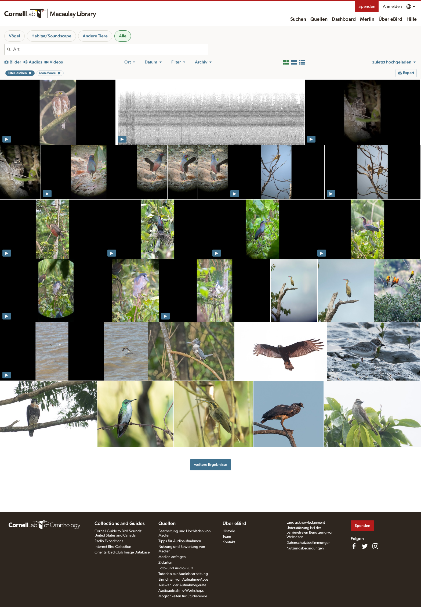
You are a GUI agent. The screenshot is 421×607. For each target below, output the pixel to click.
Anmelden (392, 6)
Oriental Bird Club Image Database (122, 552)
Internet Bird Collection (113, 547)
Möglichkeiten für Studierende (182, 596)
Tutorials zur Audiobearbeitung (183, 574)
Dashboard (344, 19)
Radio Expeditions (109, 541)
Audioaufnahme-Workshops (181, 590)
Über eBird (390, 19)
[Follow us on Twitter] (364, 546)
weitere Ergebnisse (210, 465)
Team (227, 536)
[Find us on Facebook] (354, 546)
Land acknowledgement (305, 522)
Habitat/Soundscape (51, 36)
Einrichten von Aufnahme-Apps (183, 579)
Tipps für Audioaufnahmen (179, 541)
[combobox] (110, 49)
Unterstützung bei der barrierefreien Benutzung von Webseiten (309, 532)
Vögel (14, 36)
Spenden (366, 6)
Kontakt (229, 542)
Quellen (319, 19)
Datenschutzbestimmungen (308, 543)
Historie (229, 531)
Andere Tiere (95, 36)
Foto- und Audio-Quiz (175, 568)
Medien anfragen (172, 557)
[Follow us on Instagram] (375, 546)
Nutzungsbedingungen (305, 548)
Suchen (298, 19)
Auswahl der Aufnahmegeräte (182, 585)
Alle (122, 36)
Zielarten (165, 563)
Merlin (367, 19)
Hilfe (412, 19)
